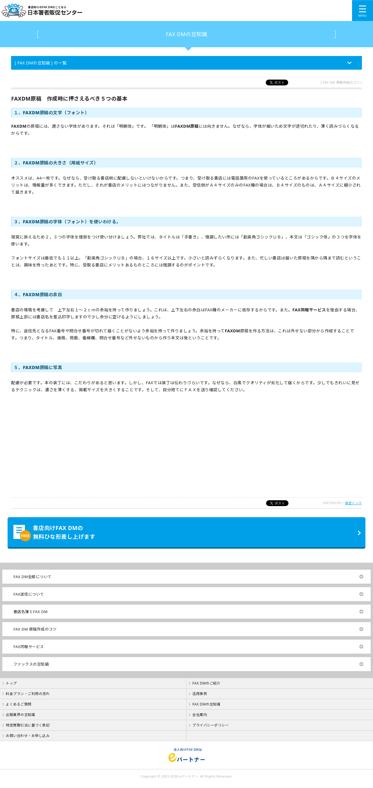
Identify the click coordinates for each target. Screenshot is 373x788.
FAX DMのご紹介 (206, 683)
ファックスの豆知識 (31, 664)
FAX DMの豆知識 (186, 34)
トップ (11, 683)
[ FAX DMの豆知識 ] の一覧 (40, 63)
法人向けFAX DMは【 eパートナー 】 (186, 755)
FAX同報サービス (28, 646)
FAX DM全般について (32, 576)
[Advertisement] (175, 448)
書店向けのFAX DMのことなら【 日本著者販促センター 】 (132, 10)
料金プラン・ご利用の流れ (28, 693)
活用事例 (199, 693)
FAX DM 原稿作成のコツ (35, 629)
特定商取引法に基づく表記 (28, 725)
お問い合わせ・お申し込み (28, 735)
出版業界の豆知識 (20, 714)
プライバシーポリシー (210, 725)
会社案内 (199, 714)
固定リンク (353, 503)
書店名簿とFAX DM (30, 611)
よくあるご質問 (18, 704)
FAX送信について (28, 594)
